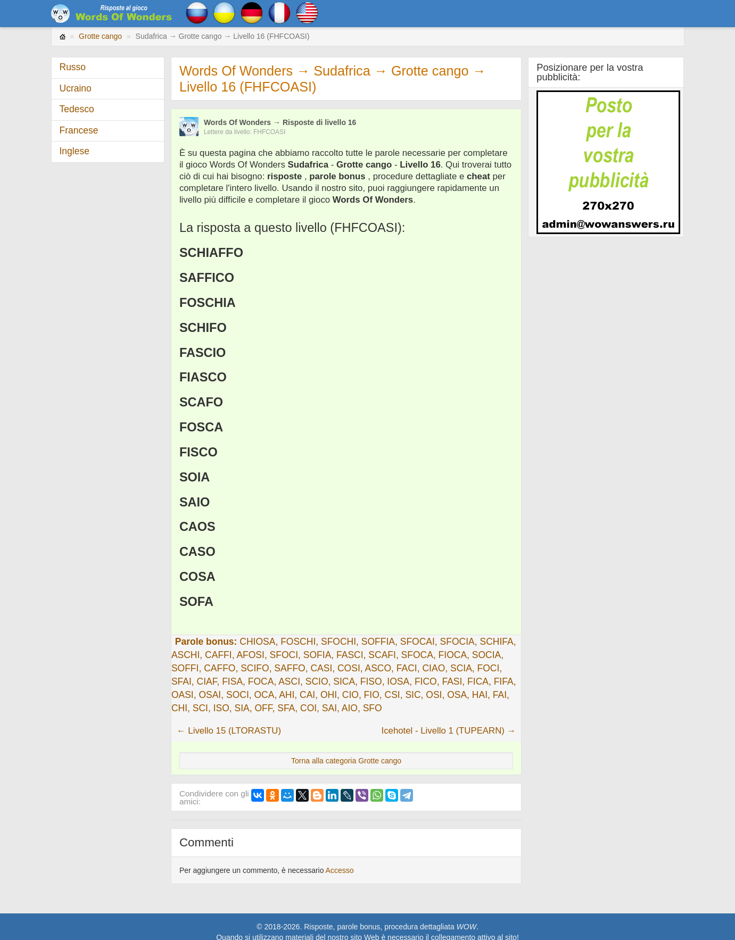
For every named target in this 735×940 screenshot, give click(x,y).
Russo (73, 67)
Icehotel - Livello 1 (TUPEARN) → (449, 731)
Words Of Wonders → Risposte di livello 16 (280, 122)
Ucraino (76, 88)
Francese (79, 130)
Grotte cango (100, 36)
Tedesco (77, 109)
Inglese (74, 151)
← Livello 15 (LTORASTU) (229, 731)
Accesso (340, 870)
